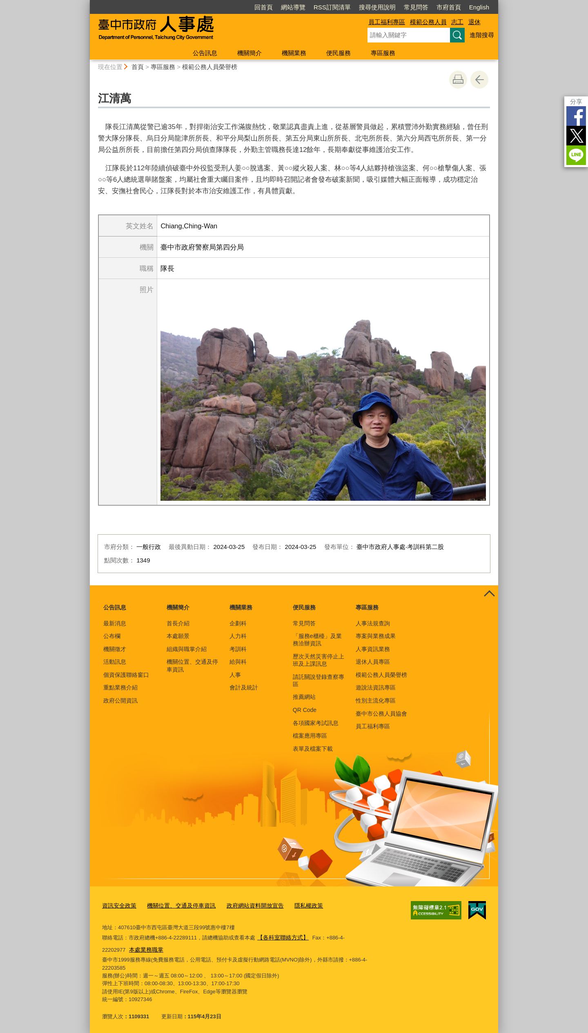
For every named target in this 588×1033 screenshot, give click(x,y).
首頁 (137, 66)
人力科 (238, 636)
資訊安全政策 (118, 905)
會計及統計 (243, 687)
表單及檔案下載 (313, 748)
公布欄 (111, 636)
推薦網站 (304, 697)
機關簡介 (249, 52)
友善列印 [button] (458, 80)
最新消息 (114, 623)
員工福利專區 (386, 21)
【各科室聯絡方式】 (281, 936)
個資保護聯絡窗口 (126, 675)
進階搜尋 (482, 34)
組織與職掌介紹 (187, 649)
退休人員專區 (373, 661)
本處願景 (178, 636)
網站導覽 (293, 7)
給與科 (238, 661)
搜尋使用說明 (377, 7)
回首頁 (263, 7)
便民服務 (338, 52)
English (479, 7)
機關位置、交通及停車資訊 (192, 665)
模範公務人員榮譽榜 (209, 66)
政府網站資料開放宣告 (245, 905)
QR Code (304, 710)
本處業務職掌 (120, 947)
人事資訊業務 (373, 649)
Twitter (576, 135)
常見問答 (416, 7)
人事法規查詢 (373, 623)
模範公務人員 (428, 21)
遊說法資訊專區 (376, 687)
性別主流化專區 (376, 700)
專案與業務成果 (376, 636)
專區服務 (383, 52)
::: (86, 3)
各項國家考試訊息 (316, 723)
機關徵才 (114, 649)
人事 (235, 675)
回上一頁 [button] (479, 80)
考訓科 (238, 649)
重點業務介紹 (120, 687)
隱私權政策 (296, 905)
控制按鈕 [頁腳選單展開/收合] (489, 594)
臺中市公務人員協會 (381, 713)
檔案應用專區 (310, 735)
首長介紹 (178, 623)
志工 (457, 21)
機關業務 (294, 52)
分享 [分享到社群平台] (576, 101)
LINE (576, 155)
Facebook (576, 116)
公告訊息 (205, 52)
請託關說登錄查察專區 (318, 680)
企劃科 (238, 623)
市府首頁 (449, 7)
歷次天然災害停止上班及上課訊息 (318, 660)
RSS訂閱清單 (332, 7)
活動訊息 (114, 661)
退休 (474, 21)
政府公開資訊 (120, 700)
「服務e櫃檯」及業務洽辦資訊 (317, 640)
